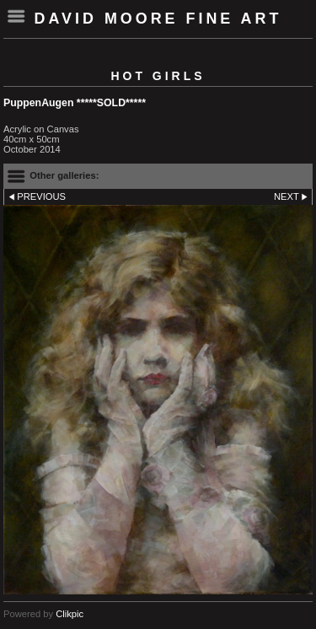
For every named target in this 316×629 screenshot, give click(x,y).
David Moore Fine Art (158, 18)
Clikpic (69, 614)
